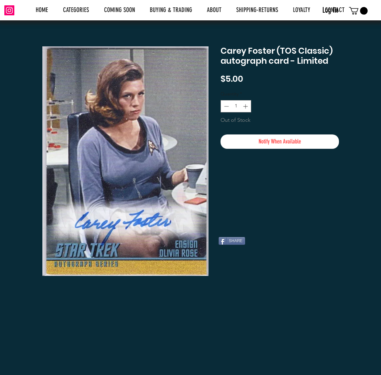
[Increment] (246, 106)
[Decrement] (226, 106)
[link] (358, 11)
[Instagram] (9, 10)
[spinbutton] (236, 106)
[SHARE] (232, 241)
